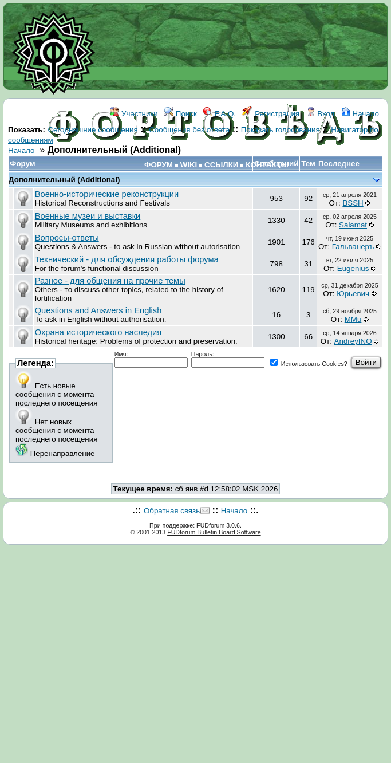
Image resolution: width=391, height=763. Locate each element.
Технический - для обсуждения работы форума (127, 259)
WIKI (189, 164)
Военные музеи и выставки (88, 216)
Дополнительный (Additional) (64, 179)
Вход (320, 113)
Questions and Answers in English (98, 310)
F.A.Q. (219, 113)
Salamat (353, 225)
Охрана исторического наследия (98, 332)
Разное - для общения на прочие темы (110, 280)
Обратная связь (172, 510)
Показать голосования (280, 129)
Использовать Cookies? (308, 363)
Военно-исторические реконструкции (107, 194)
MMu (353, 319)
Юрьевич (353, 293)
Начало (360, 113)
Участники (133, 113)
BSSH (352, 203)
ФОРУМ (158, 164)
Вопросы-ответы (67, 237)
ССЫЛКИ (221, 164)
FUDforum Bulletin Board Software (213, 532)
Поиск (180, 113)
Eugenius (353, 268)
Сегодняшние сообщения (92, 129)
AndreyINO (353, 341)
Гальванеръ (353, 246)
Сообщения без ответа (189, 129)
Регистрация (270, 113)
